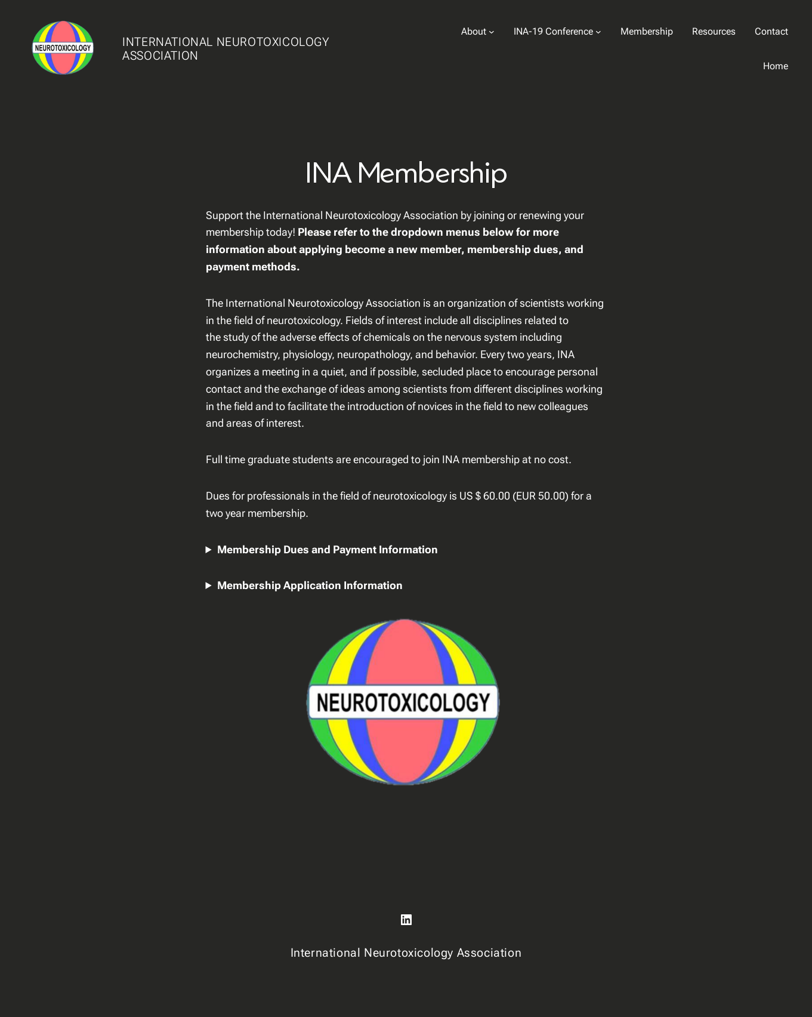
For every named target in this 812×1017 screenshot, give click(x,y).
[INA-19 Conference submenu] (598, 32)
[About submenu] (492, 32)
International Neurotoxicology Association (225, 49)
